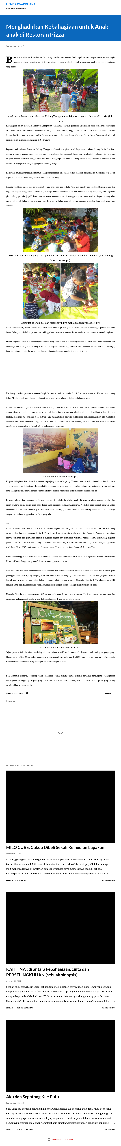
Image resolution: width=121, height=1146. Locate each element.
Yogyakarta (17, 693)
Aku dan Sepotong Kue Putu (32, 1096)
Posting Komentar (24, 1008)
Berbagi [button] (108, 693)
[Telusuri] (102, 4)
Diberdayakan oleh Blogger (60, 1139)
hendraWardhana (21, 4)
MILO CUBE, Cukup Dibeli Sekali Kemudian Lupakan (55, 847)
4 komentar (20, 880)
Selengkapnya (108, 880)
